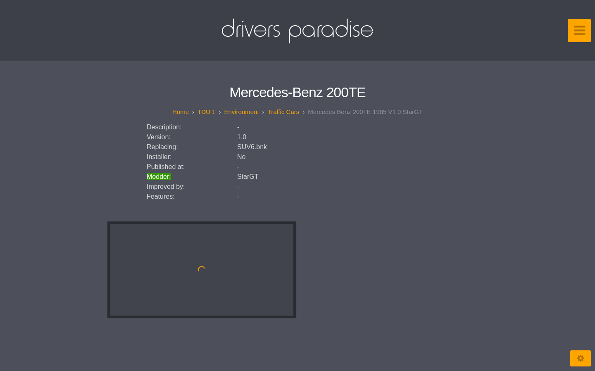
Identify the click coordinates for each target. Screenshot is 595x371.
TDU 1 (206, 111)
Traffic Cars (284, 111)
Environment (241, 111)
